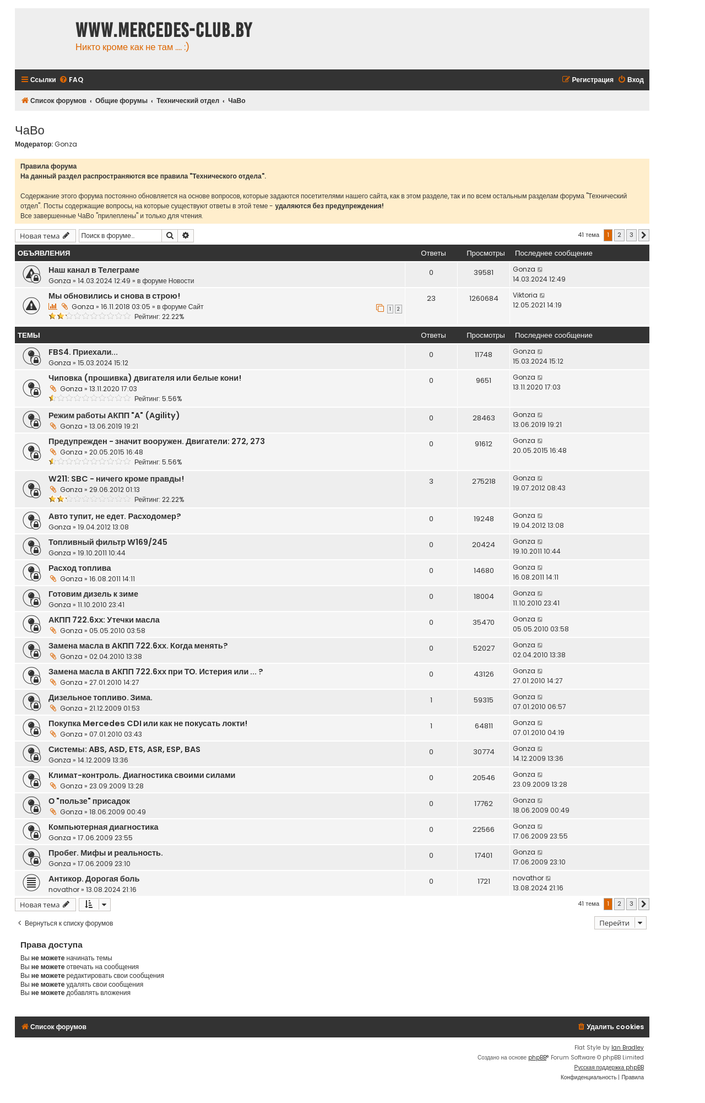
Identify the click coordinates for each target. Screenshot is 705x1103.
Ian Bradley (627, 1047)
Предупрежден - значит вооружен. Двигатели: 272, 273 (156, 441)
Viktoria (525, 295)
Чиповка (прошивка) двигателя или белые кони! (144, 377)
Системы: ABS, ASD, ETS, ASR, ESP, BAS (124, 749)
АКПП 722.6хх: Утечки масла (104, 619)
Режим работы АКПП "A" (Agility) (114, 415)
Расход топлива (79, 568)
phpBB (537, 1057)
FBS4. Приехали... (83, 352)
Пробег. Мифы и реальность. (105, 852)
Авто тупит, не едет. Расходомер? (114, 516)
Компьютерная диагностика (103, 826)
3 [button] (631, 234)
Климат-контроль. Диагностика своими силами (142, 775)
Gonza (66, 144)
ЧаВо (30, 129)
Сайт (196, 306)
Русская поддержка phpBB (609, 1067)
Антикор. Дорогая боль (93, 878)
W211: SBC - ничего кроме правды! (116, 478)
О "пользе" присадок (89, 801)
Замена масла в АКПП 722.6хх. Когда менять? (138, 645)
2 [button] (619, 234)
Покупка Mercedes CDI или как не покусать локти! (147, 723)
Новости (181, 280)
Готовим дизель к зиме (93, 593)
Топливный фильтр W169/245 (107, 542)
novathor (63, 889)
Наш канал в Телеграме (93, 269)
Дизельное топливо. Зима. (100, 697)
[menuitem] (71, 80)
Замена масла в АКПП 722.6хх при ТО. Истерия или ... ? (155, 671)
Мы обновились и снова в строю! (114, 295)
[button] (643, 235)
